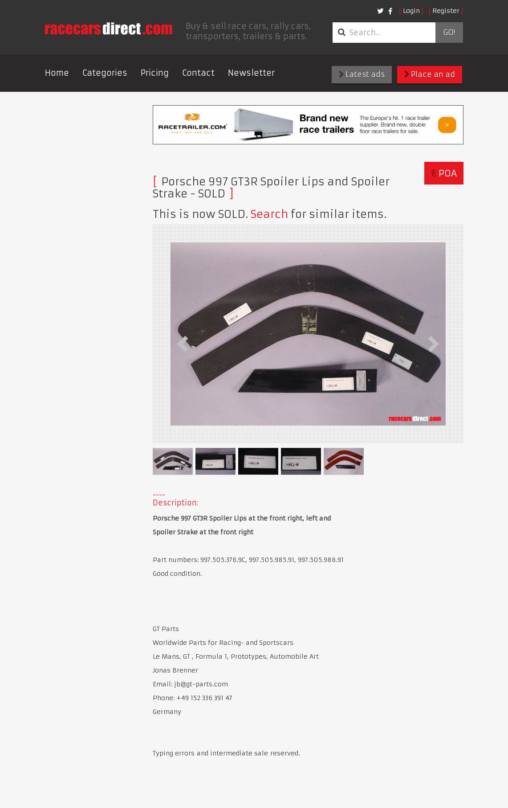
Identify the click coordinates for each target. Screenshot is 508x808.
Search (269, 214)
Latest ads (362, 74)
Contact (198, 73)
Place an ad (429, 74)
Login (411, 11)
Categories (104, 73)
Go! (449, 32)
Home (57, 73)
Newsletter (251, 73)
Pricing (155, 73)
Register (445, 11)
